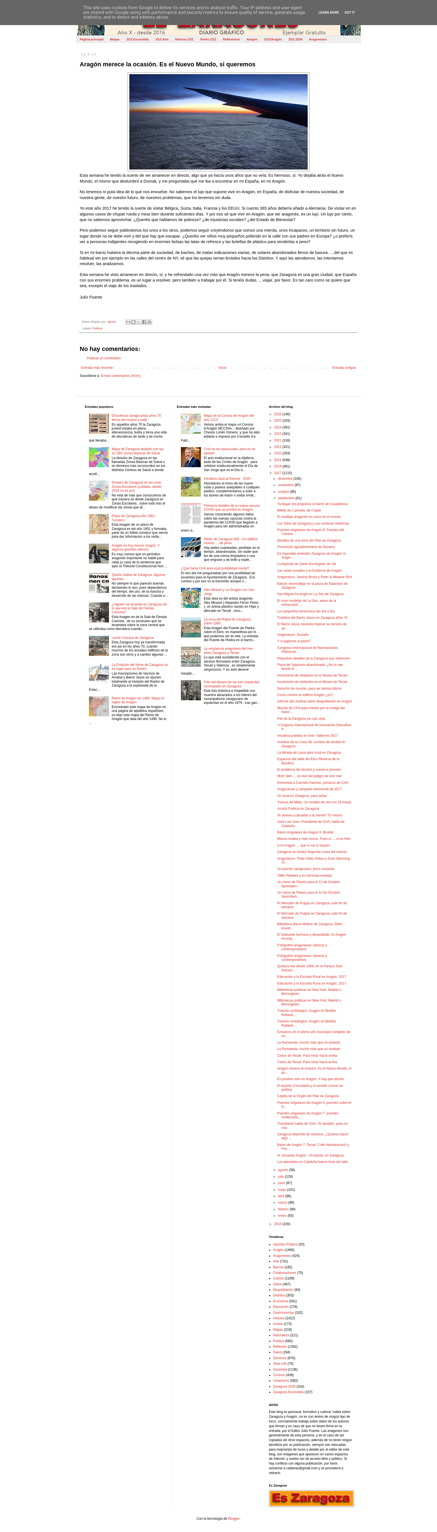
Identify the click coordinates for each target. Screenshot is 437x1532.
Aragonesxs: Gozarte (293, 635)
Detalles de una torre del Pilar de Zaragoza (309, 540)
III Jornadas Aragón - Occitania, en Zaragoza (310, 1155)
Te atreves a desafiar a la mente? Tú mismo (309, 815)
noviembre (286, 485)
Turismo (279, 1375)
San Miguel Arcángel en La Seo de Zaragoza (310, 594)
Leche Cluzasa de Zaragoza (133, 638)
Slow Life (280, 1364)
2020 (278, 453)
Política (97, 328)
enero (283, 1216)
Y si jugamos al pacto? (294, 641)
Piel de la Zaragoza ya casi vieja (301, 719)
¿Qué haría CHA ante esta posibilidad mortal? (215, 568)
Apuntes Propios (285, 1244)
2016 (278, 1224)
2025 (278, 421)
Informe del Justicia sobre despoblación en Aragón (314, 701)
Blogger (234, 1519)
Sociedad (280, 1369)
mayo (282, 1190)
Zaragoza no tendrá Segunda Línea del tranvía (312, 852)
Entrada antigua (344, 368)
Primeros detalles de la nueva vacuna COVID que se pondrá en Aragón (231, 508)
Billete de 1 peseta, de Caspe (299, 510)
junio (282, 1183)
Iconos (278, 1324)
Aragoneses (318, 39)
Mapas (115, 39)
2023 (278, 434)
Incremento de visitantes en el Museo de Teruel (312, 675)
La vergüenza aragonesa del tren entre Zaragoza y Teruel (228, 651)
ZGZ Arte (162, 39)
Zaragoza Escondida (288, 1392)
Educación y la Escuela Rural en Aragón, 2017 (311, 977)
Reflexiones (231, 39)
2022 (278, 440)
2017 (278, 473)
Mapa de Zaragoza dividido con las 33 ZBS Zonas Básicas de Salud (138, 451)
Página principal (91, 39)
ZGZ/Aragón (273, 39)
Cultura (278, 1278)
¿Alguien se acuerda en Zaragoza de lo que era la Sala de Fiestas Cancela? (139, 608)
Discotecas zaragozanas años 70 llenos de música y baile (136, 417)
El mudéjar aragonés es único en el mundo (309, 517)
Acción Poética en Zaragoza (298, 809)
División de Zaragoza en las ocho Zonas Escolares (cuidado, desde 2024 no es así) (136, 487)
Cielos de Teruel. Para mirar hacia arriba (307, 1056)
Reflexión (280, 1347)
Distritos (279, 1295)
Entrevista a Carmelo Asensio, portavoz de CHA (312, 783)
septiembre (287, 498)
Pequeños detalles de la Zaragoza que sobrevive (313, 658)
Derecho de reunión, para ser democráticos (309, 688)
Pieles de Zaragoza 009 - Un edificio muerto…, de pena (231, 541)
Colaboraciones (284, 1273)
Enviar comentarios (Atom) (120, 376)
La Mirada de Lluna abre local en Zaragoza (309, 753)
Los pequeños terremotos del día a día (305, 611)
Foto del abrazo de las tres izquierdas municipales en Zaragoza (231, 684)
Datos (277, 1284)
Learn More (329, 12)
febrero (284, 1209)
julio (281, 1177)
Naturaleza (281, 1335)
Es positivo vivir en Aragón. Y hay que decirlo (310, 1079)
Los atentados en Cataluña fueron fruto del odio (312, 1162)
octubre (284, 492)
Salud (277, 1352)
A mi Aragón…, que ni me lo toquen (303, 845)
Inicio (223, 368)
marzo (283, 1202)
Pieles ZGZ (208, 39)
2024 (278, 427)
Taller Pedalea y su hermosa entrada (304, 875)
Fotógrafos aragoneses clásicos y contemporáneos (302, 947)
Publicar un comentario (104, 358)
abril (281, 1196)
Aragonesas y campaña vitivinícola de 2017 (309, 789)
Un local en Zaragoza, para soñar (302, 796)
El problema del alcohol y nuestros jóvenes (309, 770)
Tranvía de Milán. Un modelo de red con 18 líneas (314, 802)
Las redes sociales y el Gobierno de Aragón (309, 571)
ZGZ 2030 (295, 39)
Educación (281, 1307)
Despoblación (283, 1290)
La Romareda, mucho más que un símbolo (309, 1042)
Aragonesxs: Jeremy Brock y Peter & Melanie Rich (314, 577)
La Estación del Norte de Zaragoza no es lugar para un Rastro (140, 667)
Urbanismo (281, 1381)
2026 (278, 414)
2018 (278, 466)
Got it (349, 12)
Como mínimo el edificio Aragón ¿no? (305, 695)
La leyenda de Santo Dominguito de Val (306, 564)
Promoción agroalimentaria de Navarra (306, 547)
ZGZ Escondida (137, 39)
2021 (278, 447)
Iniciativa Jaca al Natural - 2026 (227, 479)
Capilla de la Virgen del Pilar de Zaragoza (308, 1096)
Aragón (252, 39)
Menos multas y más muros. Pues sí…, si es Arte (313, 839)
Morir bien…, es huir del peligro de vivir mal (309, 776)
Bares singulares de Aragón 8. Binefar (305, 832)
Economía (280, 1301)
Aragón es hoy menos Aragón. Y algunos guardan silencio (136, 547)
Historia (279, 1318)
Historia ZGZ (184, 39)
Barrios (278, 1267)
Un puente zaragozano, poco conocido (305, 869)
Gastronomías (283, 1313)
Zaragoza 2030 (284, 1386)
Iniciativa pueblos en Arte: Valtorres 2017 (307, 736)
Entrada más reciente (97, 368)
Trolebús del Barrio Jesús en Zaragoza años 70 (312, 618)
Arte (276, 1261)
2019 (278, 460)
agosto (283, 1170)
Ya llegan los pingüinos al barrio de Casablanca (312, 504)
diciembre (285, 479)
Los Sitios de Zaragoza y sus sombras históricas (313, 523)
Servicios (280, 1358)
